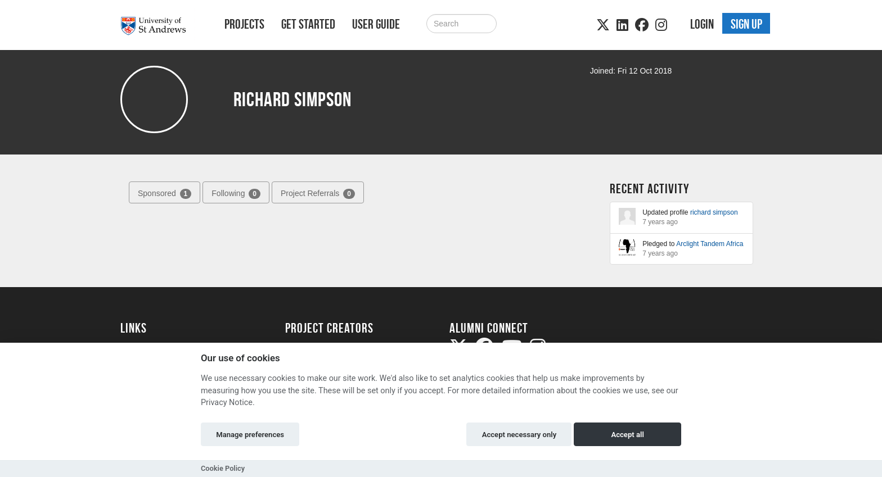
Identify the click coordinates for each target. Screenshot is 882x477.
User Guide (376, 24)
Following (236, 194)
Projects (244, 24)
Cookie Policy (223, 468)
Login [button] (702, 24)
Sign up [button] (746, 24)
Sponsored (164, 194)
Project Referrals (318, 194)
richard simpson (714, 212)
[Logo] (158, 26)
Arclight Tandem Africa (709, 244)
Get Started (308, 24)
